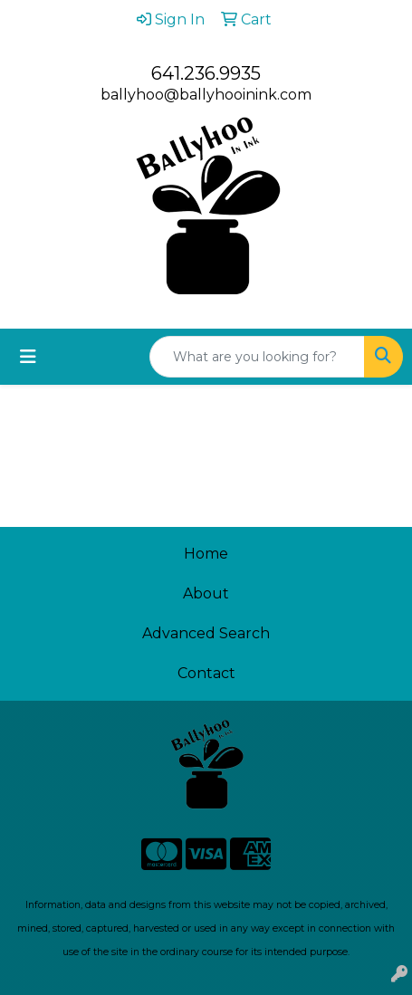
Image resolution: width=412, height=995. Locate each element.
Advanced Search (206, 633)
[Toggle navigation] (28, 356)
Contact (206, 673)
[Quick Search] (257, 357)
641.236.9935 (206, 73)
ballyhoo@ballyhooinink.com (206, 94)
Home (206, 553)
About (206, 593)
